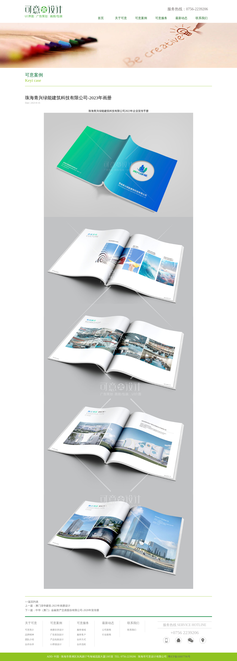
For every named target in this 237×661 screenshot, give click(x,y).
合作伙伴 (29, 644)
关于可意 (121, 18)
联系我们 (202, 18)
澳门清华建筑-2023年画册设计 (52, 605)
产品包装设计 (57, 639)
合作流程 (81, 644)
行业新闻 (106, 634)
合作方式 (81, 639)
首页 (101, 18)
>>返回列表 (31, 601)
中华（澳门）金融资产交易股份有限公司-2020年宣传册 (67, 610)
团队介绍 (29, 639)
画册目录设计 (57, 629)
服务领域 (81, 629)
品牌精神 (29, 634)
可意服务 (161, 18)
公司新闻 (106, 629)
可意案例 (141, 18)
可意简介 (29, 629)
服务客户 (81, 634)
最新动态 (181, 18)
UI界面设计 (56, 644)
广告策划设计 (57, 634)
